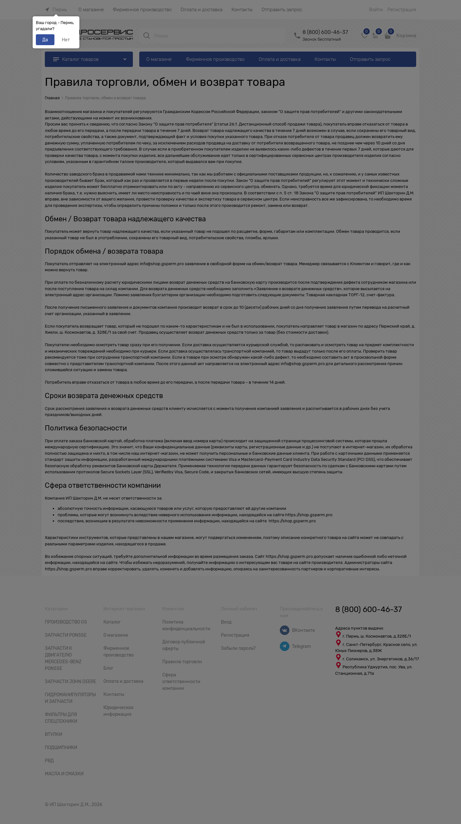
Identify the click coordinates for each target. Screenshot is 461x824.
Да (45, 39)
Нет (66, 39)
